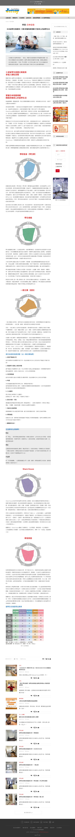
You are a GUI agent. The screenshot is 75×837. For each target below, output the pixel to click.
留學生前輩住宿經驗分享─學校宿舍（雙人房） (32, 797)
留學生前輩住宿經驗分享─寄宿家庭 (29, 733)
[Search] (68, 18)
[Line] (40, 3)
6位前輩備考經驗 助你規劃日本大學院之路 (60, 96)
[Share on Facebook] (33, 678)
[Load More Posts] (28, 812)
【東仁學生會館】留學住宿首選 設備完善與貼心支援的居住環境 (34, 684)
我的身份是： (59, 164)
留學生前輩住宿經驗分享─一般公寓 (29, 765)
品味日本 (28, 18)
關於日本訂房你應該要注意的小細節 (29, 717)
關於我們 (40, 827)
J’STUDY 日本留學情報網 (37, 829)
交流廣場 (21, 18)
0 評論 (16, 659)
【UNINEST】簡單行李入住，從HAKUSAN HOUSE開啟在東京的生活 (35, 668)
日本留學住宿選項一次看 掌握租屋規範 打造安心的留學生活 (28, 29)
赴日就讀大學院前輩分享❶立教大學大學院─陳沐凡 (60, 102)
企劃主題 (8, 18)
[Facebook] (34, 3)
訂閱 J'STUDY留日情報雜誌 (60, 200)
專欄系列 (15, 18)
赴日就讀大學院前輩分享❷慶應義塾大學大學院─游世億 (60, 89)
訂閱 (58, 170)
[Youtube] (38, 3)
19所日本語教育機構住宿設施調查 (28, 701)
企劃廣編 (46, 827)
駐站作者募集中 (16, 827)
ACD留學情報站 (45, 18)
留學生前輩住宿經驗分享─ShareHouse (30, 749)
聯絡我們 (52, 827)
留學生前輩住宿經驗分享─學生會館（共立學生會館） (33, 781)
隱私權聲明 (32, 827)
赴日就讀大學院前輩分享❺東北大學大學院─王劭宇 (60, 77)
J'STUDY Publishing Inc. (44, 832)
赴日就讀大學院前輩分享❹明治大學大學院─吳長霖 (60, 83)
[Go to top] (37, 835)
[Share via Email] (50, 659)
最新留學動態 (36, 18)
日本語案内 (59, 827)
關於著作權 (25, 827)
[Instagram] (36, 3)
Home (7, 21)
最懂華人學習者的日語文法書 (60, 68)
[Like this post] (43, 659)
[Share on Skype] (48, 659)
